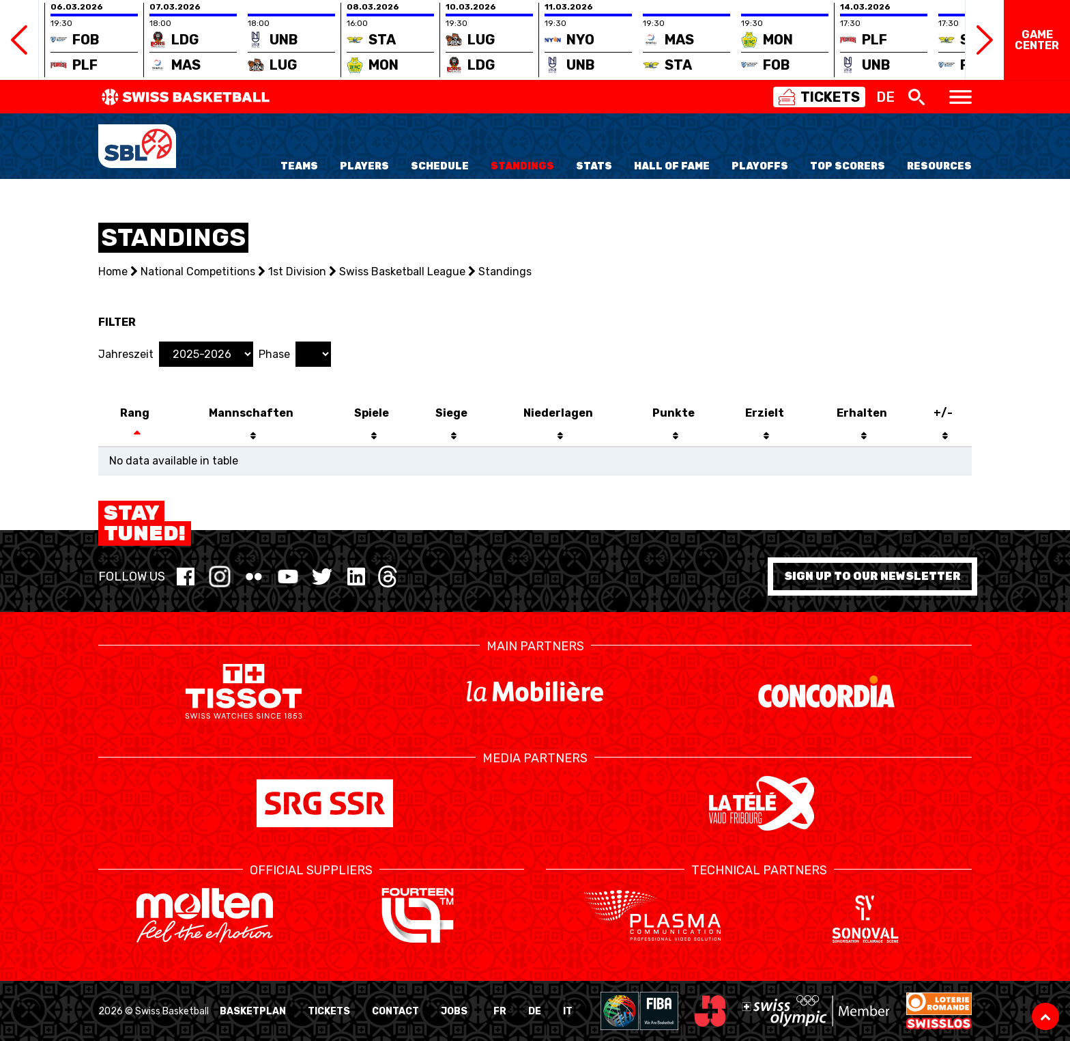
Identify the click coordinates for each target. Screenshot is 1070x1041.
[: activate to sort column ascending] (861, 437)
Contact (395, 1011)
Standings (522, 166)
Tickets (329, 1011)
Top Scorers (847, 166)
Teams (299, 166)
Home (113, 271)
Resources (939, 166)
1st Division (297, 271)
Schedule (440, 166)
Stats (594, 166)
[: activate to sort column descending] (134, 437)
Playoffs (760, 166)
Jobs (454, 1011)
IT (568, 1011)
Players (364, 166)
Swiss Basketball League (402, 271)
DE (534, 1011)
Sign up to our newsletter (872, 576)
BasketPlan (253, 1011)
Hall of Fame (672, 166)
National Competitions (198, 271)
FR (499, 1011)
